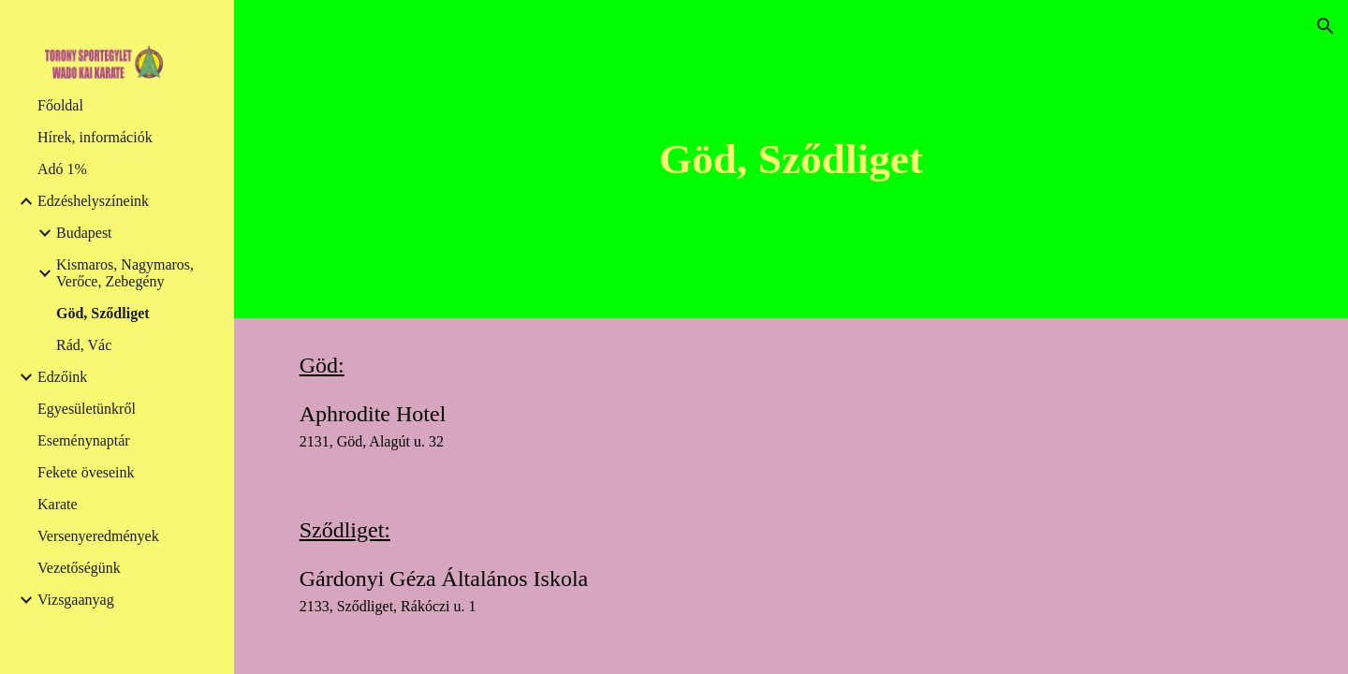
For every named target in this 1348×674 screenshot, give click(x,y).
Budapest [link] (84, 233)
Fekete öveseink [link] (86, 472)
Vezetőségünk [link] (79, 568)
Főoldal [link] (60, 105)
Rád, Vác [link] (83, 345)
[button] (1325, 26)
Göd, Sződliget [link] (103, 313)
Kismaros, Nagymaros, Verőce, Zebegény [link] (125, 272)
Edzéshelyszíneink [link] (93, 201)
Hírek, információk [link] (95, 137)
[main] (791, 160)
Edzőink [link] (62, 377)
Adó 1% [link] (62, 169)
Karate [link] (57, 504)
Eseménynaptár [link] (83, 440)
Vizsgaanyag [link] (75, 600)
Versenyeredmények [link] (98, 536)
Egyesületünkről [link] (86, 409)
